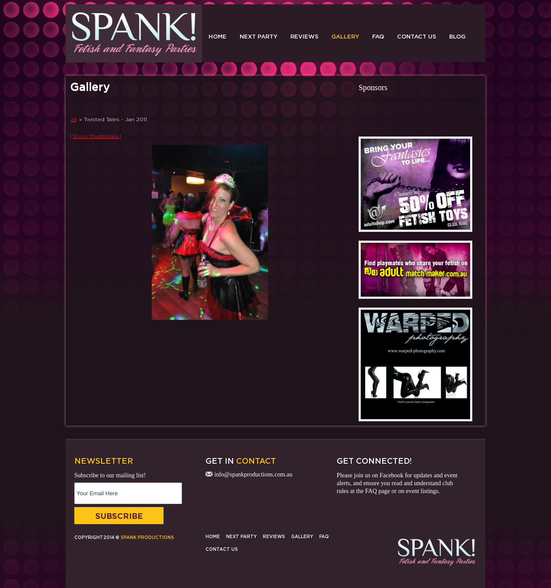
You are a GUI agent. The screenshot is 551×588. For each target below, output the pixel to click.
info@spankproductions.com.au (253, 474)
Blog (457, 36)
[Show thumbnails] (95, 136)
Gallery (345, 36)
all (74, 119)
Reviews (304, 36)
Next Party (258, 36)
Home (218, 36)
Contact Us (416, 36)
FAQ (378, 36)
